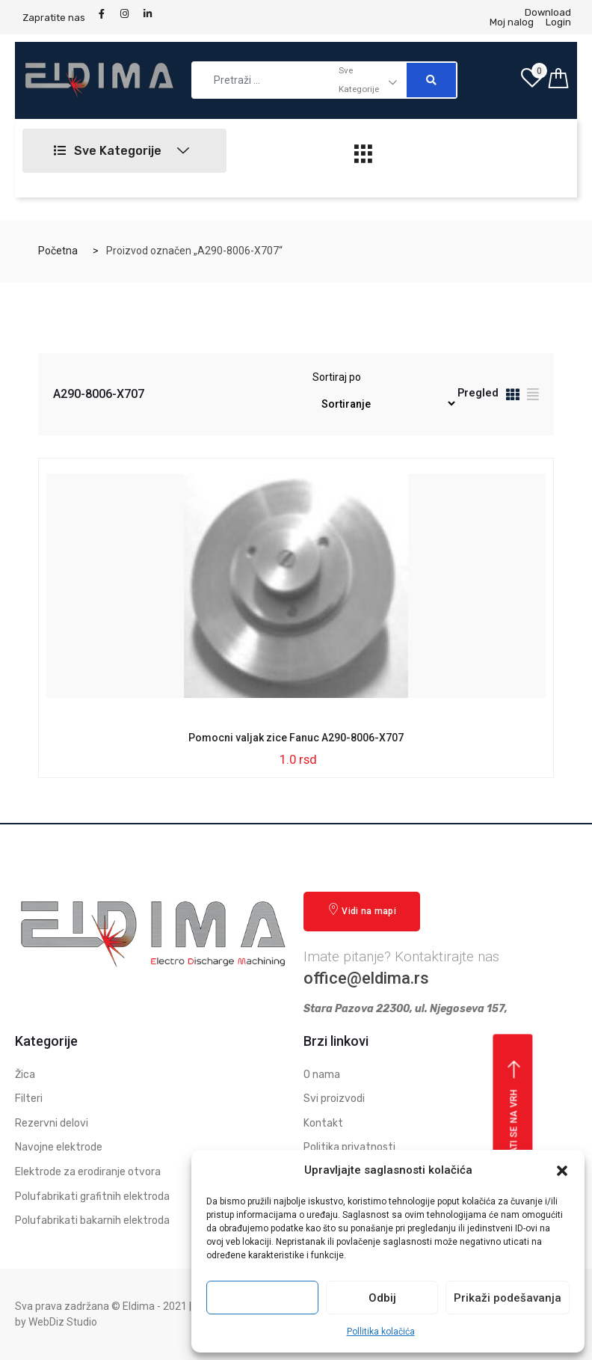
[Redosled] (384, 403)
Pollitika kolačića (381, 1331)
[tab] (512, 397)
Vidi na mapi (361, 910)
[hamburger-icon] (363, 158)
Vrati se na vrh (514, 1113)
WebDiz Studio (62, 1322)
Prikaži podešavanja (507, 1298)
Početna (58, 251)
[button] (562, 1170)
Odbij (382, 1298)
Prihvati (262, 1298)
